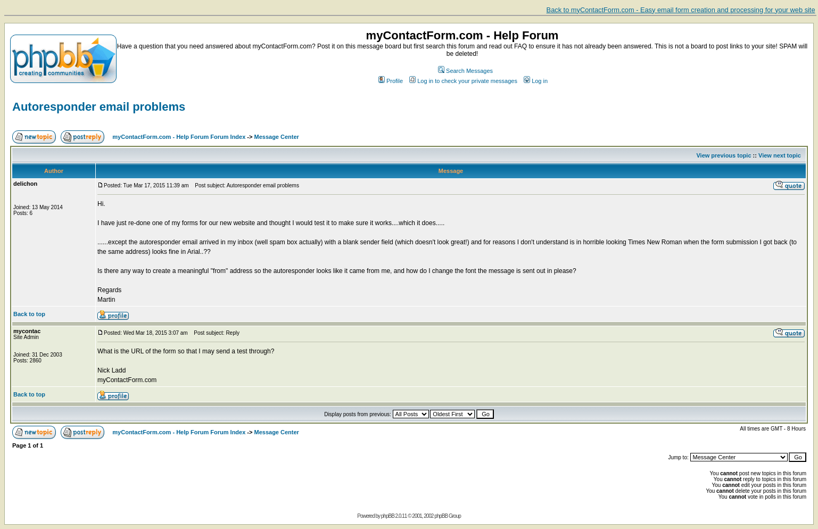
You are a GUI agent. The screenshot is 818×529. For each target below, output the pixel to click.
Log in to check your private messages (463, 81)
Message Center (276, 137)
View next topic (779, 155)
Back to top (29, 314)
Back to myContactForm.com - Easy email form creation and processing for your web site (681, 10)
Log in (536, 81)
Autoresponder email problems (98, 106)
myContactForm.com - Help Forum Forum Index (178, 137)
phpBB (387, 516)
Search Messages (465, 71)
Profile (390, 81)
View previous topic (723, 155)
